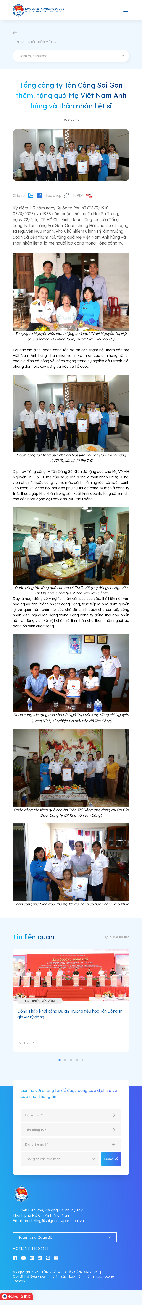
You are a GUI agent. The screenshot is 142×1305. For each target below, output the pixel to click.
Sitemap (19, 1281)
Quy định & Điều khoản (29, 1276)
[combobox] (71, 56)
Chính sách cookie (100, 1276)
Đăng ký (111, 1159)
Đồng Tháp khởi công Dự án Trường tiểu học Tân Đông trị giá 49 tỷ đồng (70, 1014)
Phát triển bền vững (40, 1001)
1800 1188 (40, 1248)
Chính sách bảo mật (67, 1276)
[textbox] (71, 56)
